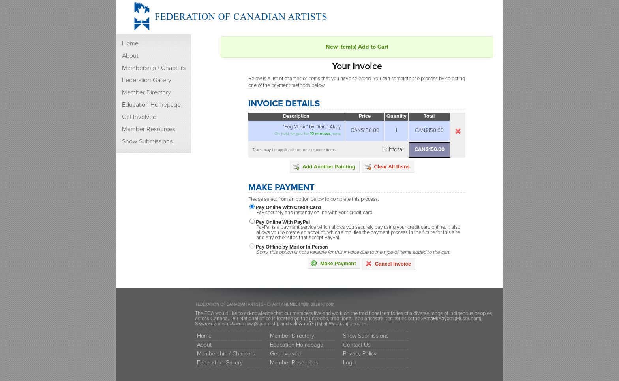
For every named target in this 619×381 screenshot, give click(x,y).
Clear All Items (387, 166)
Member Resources (148, 129)
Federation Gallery (146, 80)
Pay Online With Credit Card (288, 207)
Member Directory (146, 92)
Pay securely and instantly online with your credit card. (314, 212)
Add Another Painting (324, 166)
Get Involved (139, 117)
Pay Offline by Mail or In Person (292, 247)
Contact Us (357, 344)
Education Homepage (151, 105)
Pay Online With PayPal (283, 222)
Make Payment (333, 263)
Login (349, 362)
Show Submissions (147, 141)
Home (130, 43)
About (130, 56)
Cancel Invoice (388, 263)
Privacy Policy (360, 353)
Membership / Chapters (154, 68)
